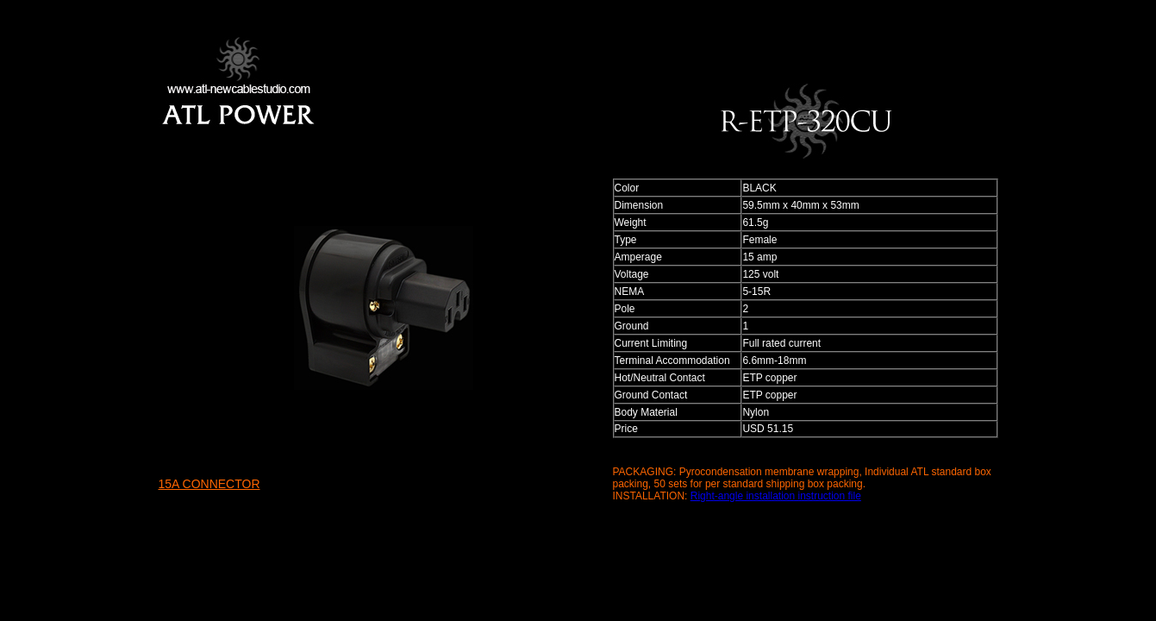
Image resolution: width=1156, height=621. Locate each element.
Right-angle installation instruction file (775, 496)
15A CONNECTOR (209, 484)
